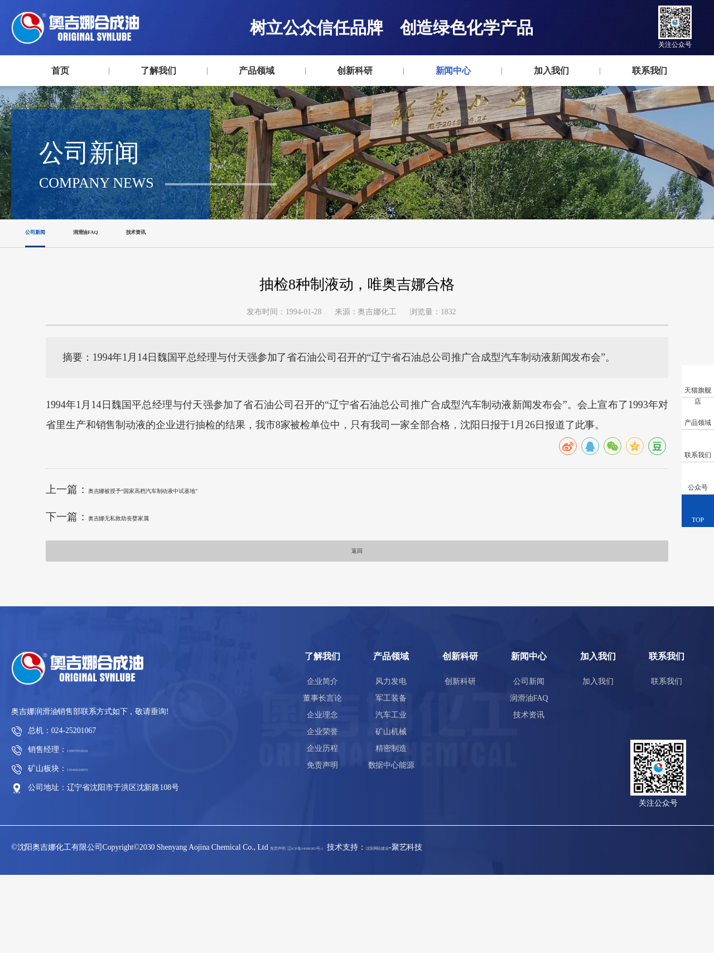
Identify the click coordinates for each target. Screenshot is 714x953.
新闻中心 (453, 70)
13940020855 (88, 846)
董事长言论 (322, 776)
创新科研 (355, 70)
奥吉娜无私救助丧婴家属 (146, 585)
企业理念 (322, 793)
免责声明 (322, 843)
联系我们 (650, 70)
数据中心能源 (391, 843)
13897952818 (88, 827)
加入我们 (552, 70)
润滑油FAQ (118, 296)
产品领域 (256, 70)
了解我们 (158, 70)
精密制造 (391, 826)
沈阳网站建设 (441, 925)
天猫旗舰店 (697, 386)
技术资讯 (191, 296)
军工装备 (391, 776)
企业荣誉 (322, 810)
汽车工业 (391, 793)
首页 (60, 70)
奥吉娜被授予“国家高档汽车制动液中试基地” (193, 558)
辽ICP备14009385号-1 (339, 925)
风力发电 (391, 759)
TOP (697, 510)
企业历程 (322, 826)
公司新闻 (45, 296)
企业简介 (322, 759)
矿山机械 (391, 810)
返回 (357, 624)
